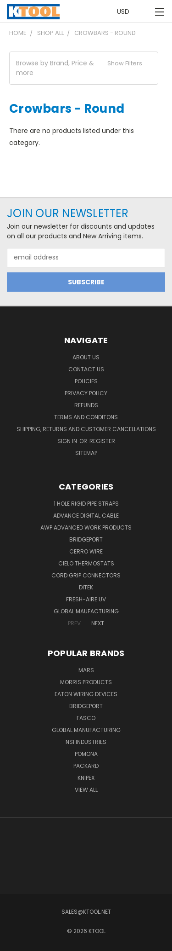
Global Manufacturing (86, 730)
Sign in (67, 441)
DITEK (86, 587)
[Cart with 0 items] (144, 12)
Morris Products (86, 682)
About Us (86, 357)
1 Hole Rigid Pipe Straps (86, 503)
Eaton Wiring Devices (86, 694)
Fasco (86, 718)
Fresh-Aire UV (86, 599)
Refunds (86, 405)
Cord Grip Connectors (86, 575)
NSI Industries (86, 742)
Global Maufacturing (86, 611)
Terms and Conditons (86, 417)
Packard (86, 766)
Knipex (86, 778)
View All (86, 790)
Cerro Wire (86, 551)
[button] (83, 68)
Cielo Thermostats (86, 563)
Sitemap (86, 453)
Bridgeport (86, 539)
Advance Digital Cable (86, 515)
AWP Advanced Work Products (86, 527)
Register (102, 441)
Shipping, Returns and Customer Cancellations (86, 429)
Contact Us (86, 369)
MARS (86, 670)
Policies (86, 381)
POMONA (86, 754)
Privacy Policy (86, 393)
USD (125, 11)
